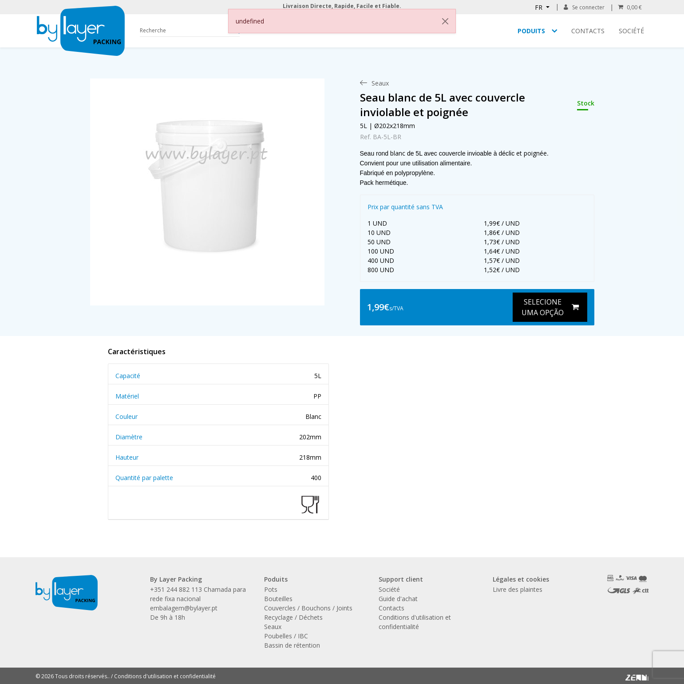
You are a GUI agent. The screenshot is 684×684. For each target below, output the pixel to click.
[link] (207, 183)
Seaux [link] (380, 83)
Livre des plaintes (517, 589)
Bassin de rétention (292, 645)
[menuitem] (380, 83)
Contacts (588, 31)
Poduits (531, 31)
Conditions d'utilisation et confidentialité (165, 676)
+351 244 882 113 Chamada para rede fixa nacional (198, 594)
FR (539, 7)
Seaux (272, 626)
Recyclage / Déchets (293, 617)
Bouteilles (278, 598)
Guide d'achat (398, 598)
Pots (270, 589)
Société (631, 31)
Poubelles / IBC (286, 636)
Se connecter (584, 7)
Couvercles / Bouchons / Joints (308, 608)
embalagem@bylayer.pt (183, 608)
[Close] (445, 21)
